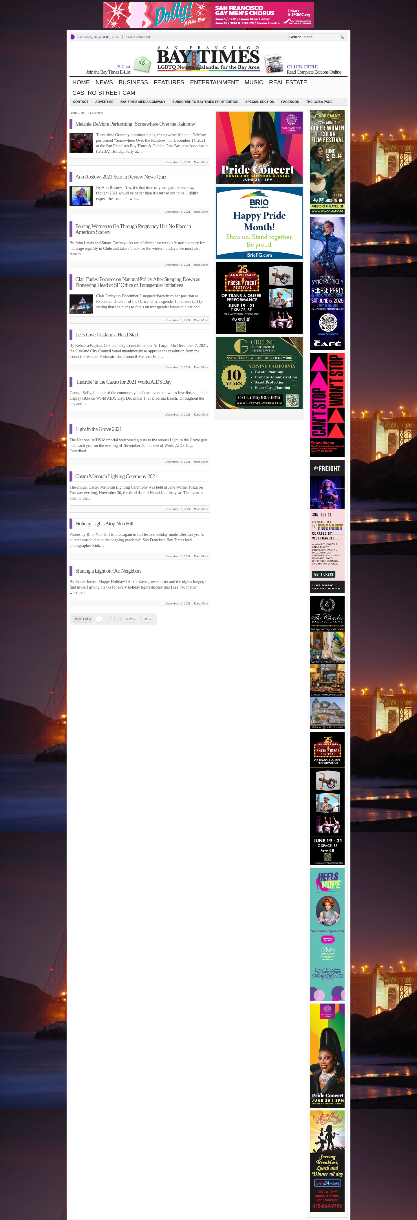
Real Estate (288, 82)
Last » (146, 619)
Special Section (260, 101)
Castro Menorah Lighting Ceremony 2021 (116, 476)
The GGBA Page (319, 101)
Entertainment (214, 82)
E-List (123, 67)
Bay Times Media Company (142, 101)
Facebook (290, 101)
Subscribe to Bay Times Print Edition (205, 101)
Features (169, 82)
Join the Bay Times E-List (108, 72)
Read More (201, 162)
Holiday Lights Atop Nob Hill (104, 523)
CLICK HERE (302, 67)
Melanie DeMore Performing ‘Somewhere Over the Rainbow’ (136, 124)
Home (81, 82)
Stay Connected (138, 37)
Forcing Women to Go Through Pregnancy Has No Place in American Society (133, 229)
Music (254, 82)
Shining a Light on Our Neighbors (108, 571)
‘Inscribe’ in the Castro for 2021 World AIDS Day (123, 382)
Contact (80, 101)
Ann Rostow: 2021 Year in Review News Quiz (120, 177)
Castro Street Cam (103, 93)
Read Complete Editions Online (314, 72)
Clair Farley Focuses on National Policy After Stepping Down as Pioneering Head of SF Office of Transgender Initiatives (137, 282)
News (104, 82)
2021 (84, 112)
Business (133, 82)
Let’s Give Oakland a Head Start (106, 335)
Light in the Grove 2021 (98, 429)
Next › (130, 619)
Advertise (104, 101)
